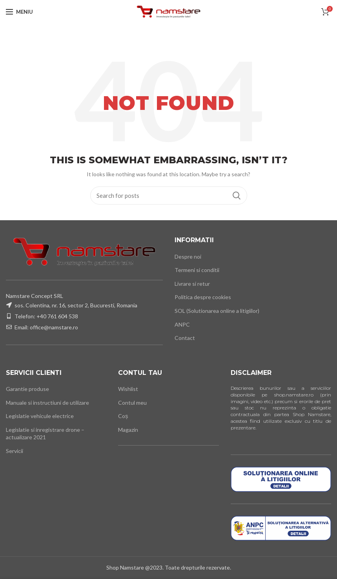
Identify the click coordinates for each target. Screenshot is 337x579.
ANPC (182, 324)
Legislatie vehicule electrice (40, 416)
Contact (185, 337)
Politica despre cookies (203, 297)
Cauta (236, 195)
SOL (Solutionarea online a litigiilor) (217, 310)
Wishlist (128, 388)
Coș (123, 416)
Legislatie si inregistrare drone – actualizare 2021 (45, 433)
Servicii (14, 450)
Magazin (128, 429)
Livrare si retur (192, 283)
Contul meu (132, 402)
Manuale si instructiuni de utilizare (47, 402)
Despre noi (188, 256)
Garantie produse (27, 388)
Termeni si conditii (197, 270)
